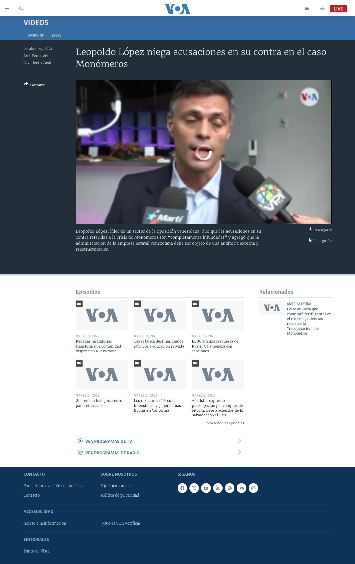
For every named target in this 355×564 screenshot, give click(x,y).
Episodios (36, 36)
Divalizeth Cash (37, 63)
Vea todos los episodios (225, 423)
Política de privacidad (120, 495)
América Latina (299, 304)
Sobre (56, 36)
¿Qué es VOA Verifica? (121, 523)
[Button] (34, 85)
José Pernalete (36, 55)
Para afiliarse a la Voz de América (53, 486)
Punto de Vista (37, 551)
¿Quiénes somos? (116, 486)
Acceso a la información (45, 523)
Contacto (32, 495)
